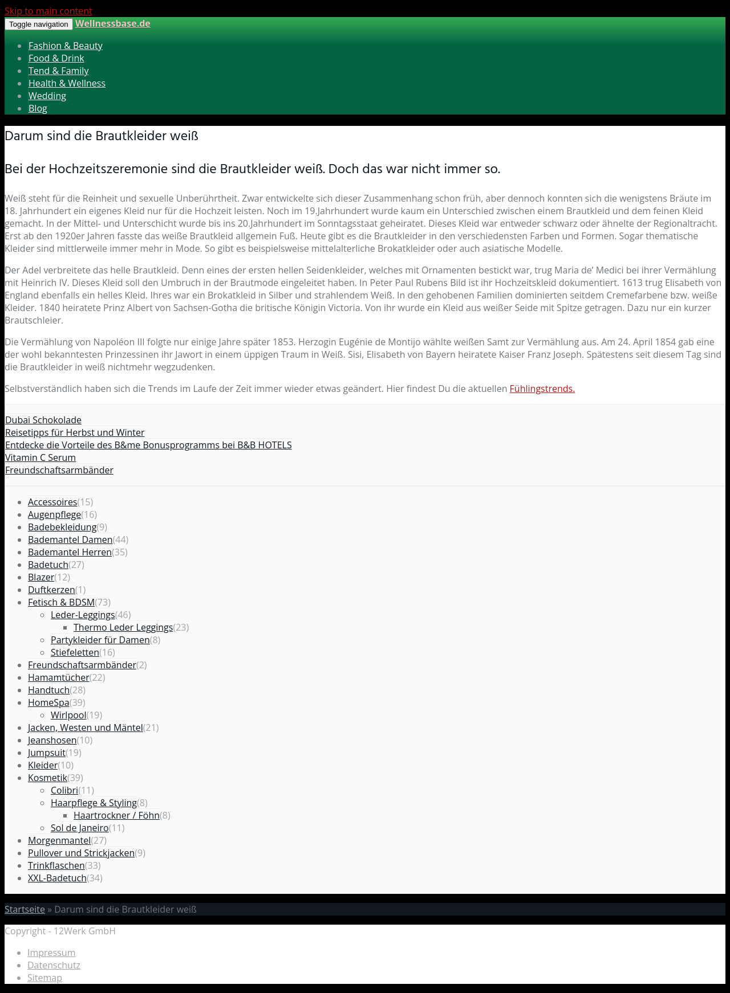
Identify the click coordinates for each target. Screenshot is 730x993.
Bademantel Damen (70, 539)
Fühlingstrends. (542, 388)
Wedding (47, 95)
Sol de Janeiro (80, 828)
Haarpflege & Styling (94, 802)
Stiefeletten (75, 652)
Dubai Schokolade (43, 420)
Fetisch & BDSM (61, 602)
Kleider (43, 765)
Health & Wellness (67, 83)
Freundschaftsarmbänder (59, 470)
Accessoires (53, 502)
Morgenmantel (59, 840)
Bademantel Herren (70, 552)
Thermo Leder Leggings (123, 627)
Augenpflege (54, 514)
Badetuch (48, 564)
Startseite (25, 909)
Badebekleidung (62, 527)
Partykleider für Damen (100, 640)
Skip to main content (48, 11)
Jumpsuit (47, 752)
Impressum (51, 952)
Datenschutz (53, 965)
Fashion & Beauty (66, 45)
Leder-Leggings (83, 614)
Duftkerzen (51, 589)
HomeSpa (49, 702)
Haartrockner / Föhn (117, 815)
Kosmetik (47, 777)
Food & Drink (56, 58)
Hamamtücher (59, 677)
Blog (38, 108)
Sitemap (44, 977)
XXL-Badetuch (57, 878)
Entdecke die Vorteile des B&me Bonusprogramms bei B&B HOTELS (148, 445)
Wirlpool (68, 715)
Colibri (64, 790)
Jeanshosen (52, 740)
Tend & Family (58, 70)
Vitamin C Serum (40, 457)
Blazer (41, 577)
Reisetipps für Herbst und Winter (75, 432)
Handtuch (49, 690)
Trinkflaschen (56, 865)
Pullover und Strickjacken (81, 853)
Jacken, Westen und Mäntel (85, 727)
